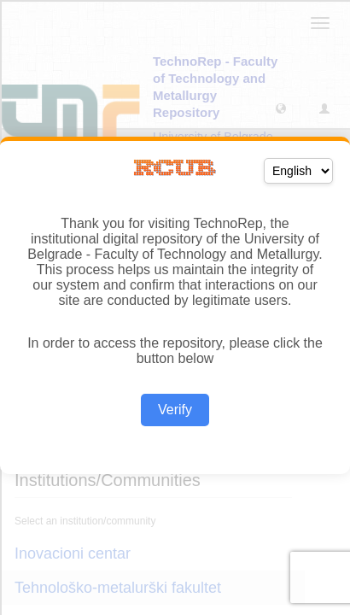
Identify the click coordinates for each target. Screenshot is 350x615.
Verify (175, 409)
